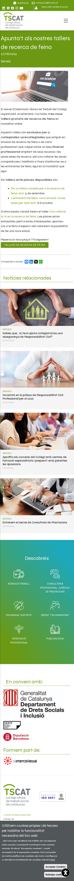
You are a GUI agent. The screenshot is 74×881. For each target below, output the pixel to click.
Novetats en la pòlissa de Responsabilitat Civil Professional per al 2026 (33, 396)
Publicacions (55, 638)
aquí (52, 859)
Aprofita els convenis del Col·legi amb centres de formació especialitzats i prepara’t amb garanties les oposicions (35, 460)
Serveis (7, 329)
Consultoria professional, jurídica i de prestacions (55, 587)
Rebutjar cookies (55, 874)
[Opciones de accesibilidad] (65, 872)
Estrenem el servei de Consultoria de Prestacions (35, 522)
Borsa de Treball (19, 583)
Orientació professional (19, 640)
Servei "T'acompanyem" (55, 615)
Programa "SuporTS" (19, 615)
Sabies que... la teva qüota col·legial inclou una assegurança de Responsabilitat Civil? (33, 335)
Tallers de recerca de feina (24, 244)
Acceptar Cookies (56, 866)
